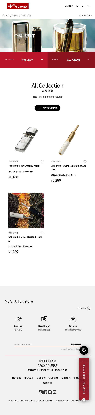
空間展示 (66, 378)
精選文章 (41, 378)
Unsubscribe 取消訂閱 (71, 349)
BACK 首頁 (86, 15)
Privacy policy (62, 400)
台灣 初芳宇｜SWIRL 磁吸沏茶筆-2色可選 (25, 239)
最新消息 (29, 378)
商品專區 (54, 378)
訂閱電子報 (76, 344)
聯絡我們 (47, 383)
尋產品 (15, 15)
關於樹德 (16, 378)
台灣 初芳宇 (26, 15)
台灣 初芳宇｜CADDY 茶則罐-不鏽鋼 (24, 166)
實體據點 (78, 378)
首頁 (8, 15)
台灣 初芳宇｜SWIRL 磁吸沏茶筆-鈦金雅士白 (68, 168)
